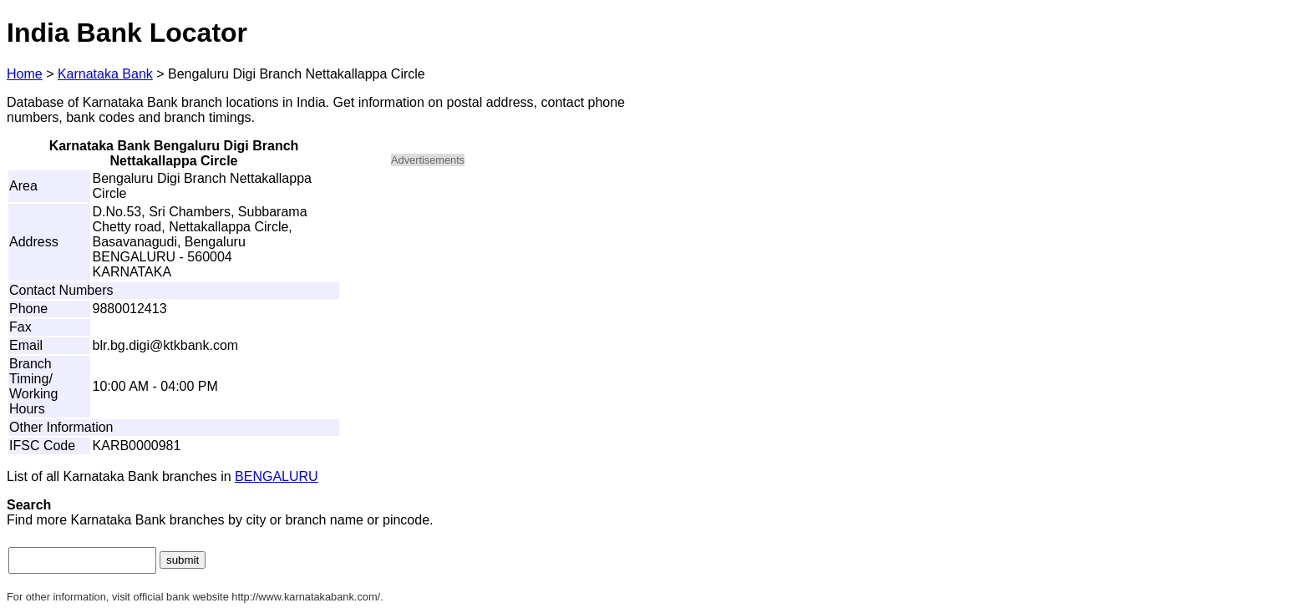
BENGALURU (276, 476)
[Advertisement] (533, 297)
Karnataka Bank (105, 74)
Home (25, 74)
